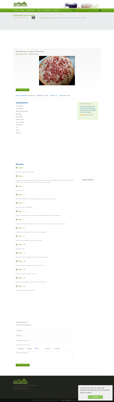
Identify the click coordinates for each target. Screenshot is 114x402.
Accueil (16, 10)
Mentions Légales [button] (85, 392)
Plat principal (23, 54)
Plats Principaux (47, 10)
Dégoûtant (20, 348)
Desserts (56, 10)
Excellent (57, 348)
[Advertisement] (57, 34)
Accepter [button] (95, 397)
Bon (37, 348)
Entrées (22, 10)
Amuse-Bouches (31, 10)
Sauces (39, 10)
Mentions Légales (66, 400)
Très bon (47, 348)
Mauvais (29, 348)
